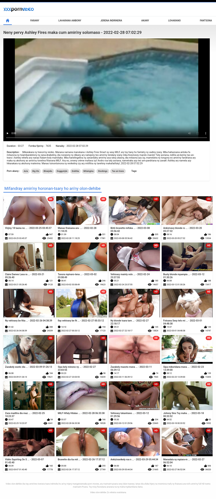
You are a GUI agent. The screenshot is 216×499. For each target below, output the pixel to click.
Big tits (35, 171)
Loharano (174, 20)
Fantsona (206, 20)
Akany (145, 20)
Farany (34, 20)
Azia (26, 171)
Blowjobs (48, 171)
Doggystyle (62, 171)
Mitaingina (89, 171)
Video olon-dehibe (98, 492)
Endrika (75, 171)
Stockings (102, 171)
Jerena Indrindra (111, 20)
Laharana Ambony (69, 20)
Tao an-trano (118, 171)
